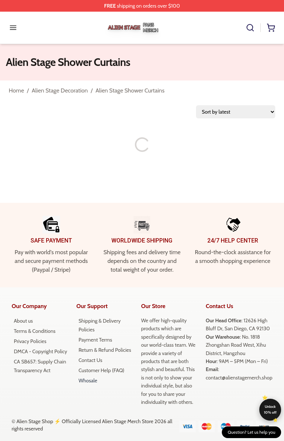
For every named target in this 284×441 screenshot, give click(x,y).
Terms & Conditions (35, 331)
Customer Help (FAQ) (101, 370)
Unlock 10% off (270, 409)
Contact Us (90, 360)
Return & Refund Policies (105, 350)
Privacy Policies (30, 341)
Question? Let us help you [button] (251, 432)
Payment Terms (95, 339)
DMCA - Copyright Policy (40, 351)
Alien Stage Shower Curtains (130, 90)
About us (23, 321)
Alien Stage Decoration (60, 90)
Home (16, 90)
